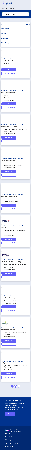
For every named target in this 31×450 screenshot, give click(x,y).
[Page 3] (19, 386)
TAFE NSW (4, 228)
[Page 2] (15, 386)
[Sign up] (10, 414)
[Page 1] (12, 386)
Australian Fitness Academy (9, 61)
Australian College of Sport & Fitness (12, 298)
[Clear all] (27, 24)
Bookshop (8, 436)
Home (2, 8)
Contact (8, 433)
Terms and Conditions (12, 443)
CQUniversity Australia (8, 329)
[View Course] (8, 69)
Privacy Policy (9, 446)
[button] (27, 3)
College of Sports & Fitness (9, 126)
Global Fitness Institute (8, 92)
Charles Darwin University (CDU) (11, 262)
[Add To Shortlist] (8, 73)
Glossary (8, 440)
